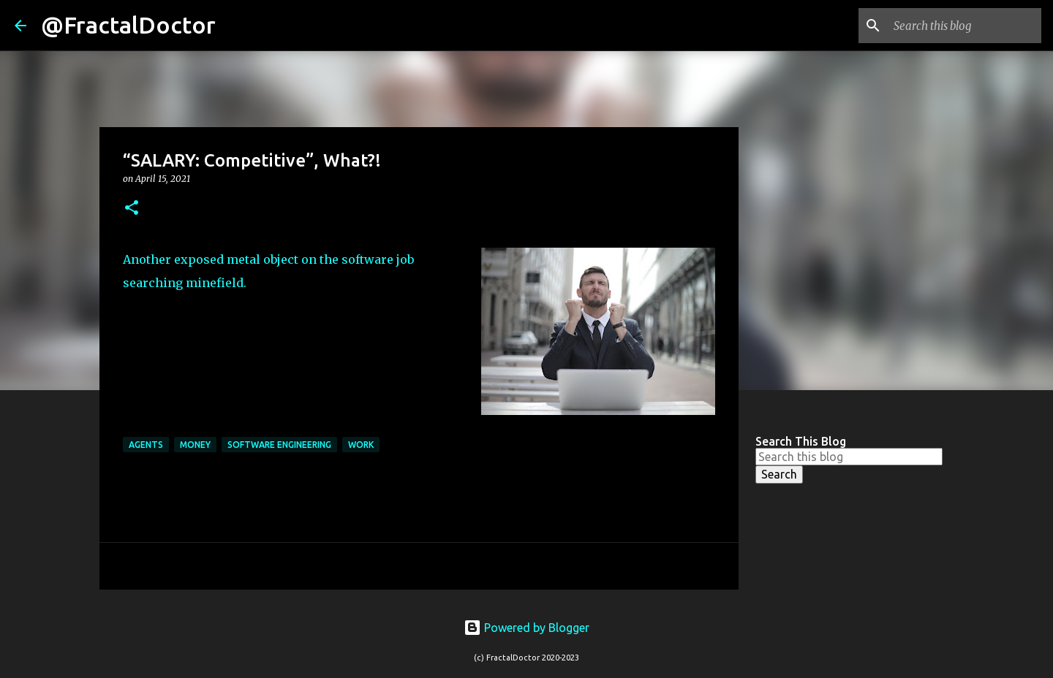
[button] (131, 208)
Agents (146, 444)
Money (195, 444)
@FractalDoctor (128, 25)
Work (361, 444)
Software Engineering (279, 444)
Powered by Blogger (526, 627)
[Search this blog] (964, 25)
